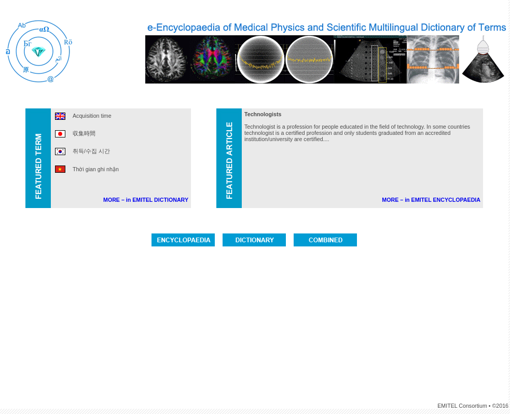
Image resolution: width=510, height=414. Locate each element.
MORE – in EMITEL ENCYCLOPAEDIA (431, 200)
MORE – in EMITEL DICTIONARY (145, 200)
